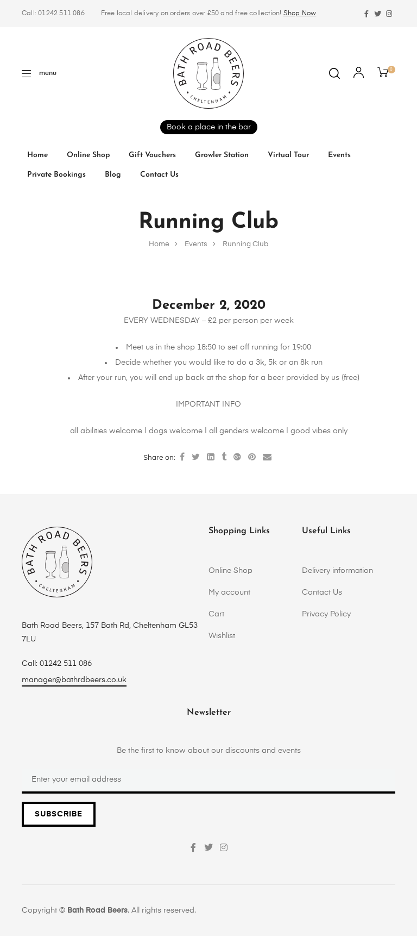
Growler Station (222, 155)
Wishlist (221, 636)
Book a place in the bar (209, 127)
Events (339, 155)
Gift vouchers (152, 155)
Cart (216, 614)
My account (229, 592)
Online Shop (88, 155)
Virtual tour (288, 155)
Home (37, 155)
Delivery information (337, 571)
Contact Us (159, 175)
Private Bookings (56, 175)
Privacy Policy (326, 614)
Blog (113, 175)
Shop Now (300, 13)
